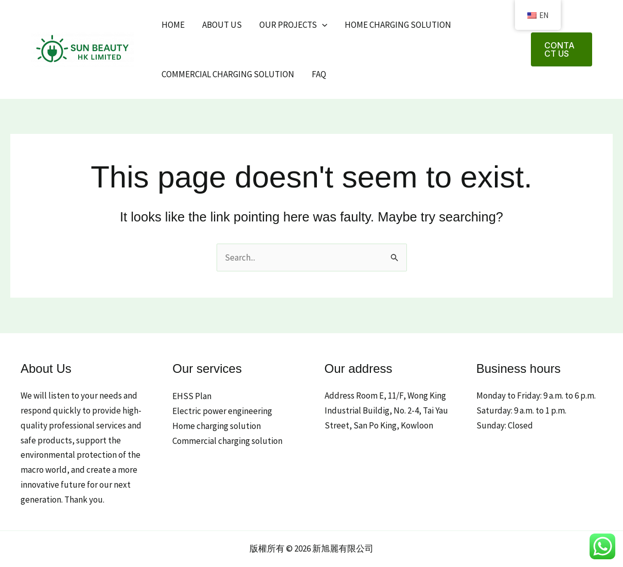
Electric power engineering (222, 411)
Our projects (293, 24)
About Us (222, 24)
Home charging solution (398, 24)
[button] (561, 49)
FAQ (319, 74)
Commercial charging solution (228, 74)
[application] (322, 24)
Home (173, 24)
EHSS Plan (191, 396)
